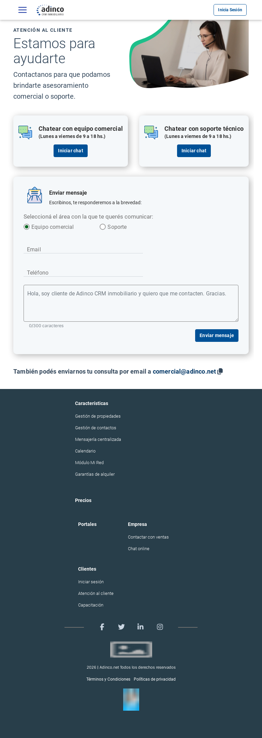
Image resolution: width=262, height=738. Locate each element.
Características (91, 403)
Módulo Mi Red (89, 462)
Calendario (85, 451)
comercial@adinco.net (184, 371)
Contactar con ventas (148, 537)
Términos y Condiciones (108, 679)
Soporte (117, 227)
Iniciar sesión (91, 581)
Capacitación (90, 605)
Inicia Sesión (230, 10)
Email (34, 249)
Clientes (87, 569)
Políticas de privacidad (155, 679)
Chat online (138, 548)
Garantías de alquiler (95, 474)
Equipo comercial (49, 227)
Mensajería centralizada (98, 439)
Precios (83, 500)
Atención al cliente (96, 593)
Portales (87, 524)
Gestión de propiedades (98, 416)
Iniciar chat (70, 150)
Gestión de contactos (95, 427)
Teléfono (37, 272)
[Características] (22, 9)
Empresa (137, 524)
